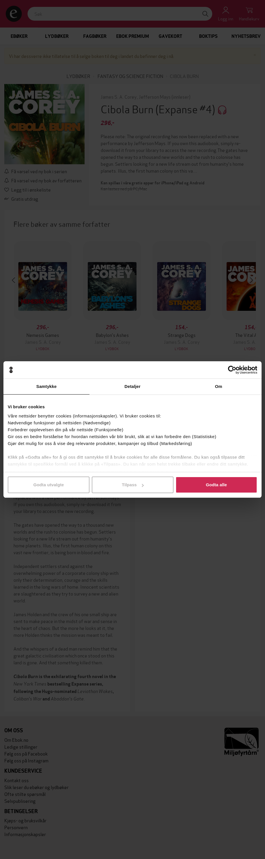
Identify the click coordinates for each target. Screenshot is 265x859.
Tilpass (133, 484)
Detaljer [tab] (132, 386)
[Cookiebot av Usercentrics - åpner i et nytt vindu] (232, 370)
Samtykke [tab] (46, 386)
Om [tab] (218, 386)
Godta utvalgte (48, 484)
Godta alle (216, 484)
